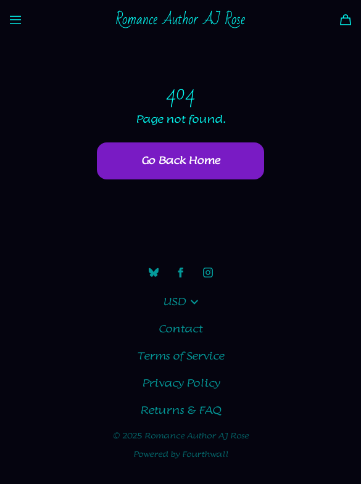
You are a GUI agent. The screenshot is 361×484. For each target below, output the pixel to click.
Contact (180, 329)
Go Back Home (180, 161)
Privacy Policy (181, 383)
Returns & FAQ (180, 410)
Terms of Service (180, 356)
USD (180, 302)
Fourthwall (205, 454)
